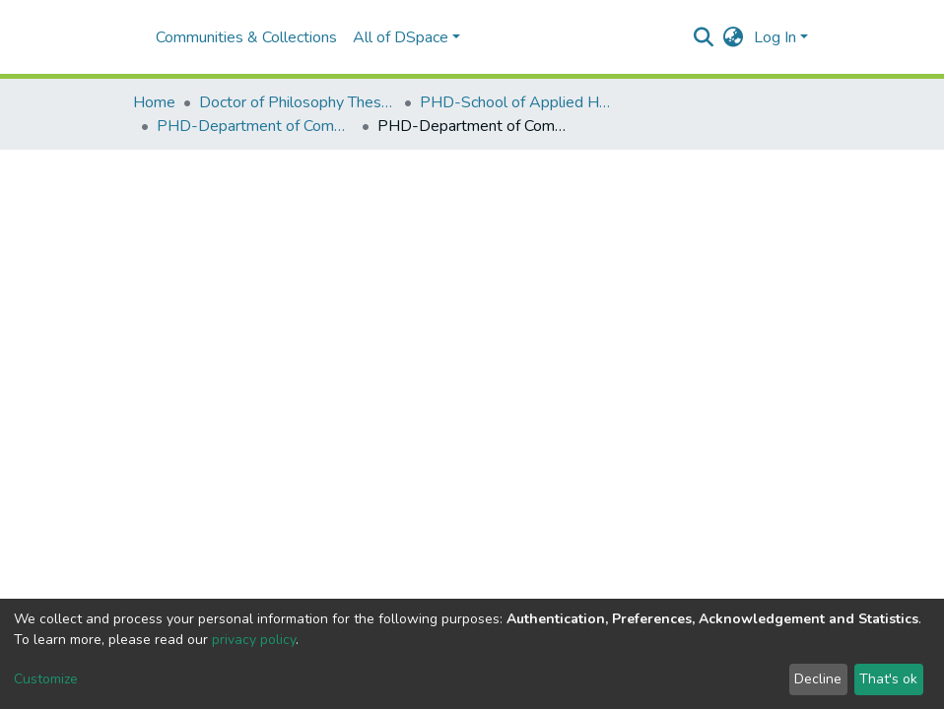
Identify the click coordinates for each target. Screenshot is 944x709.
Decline (818, 679)
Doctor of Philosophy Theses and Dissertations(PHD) (297, 102)
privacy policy (254, 639)
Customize (46, 679)
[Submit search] (704, 37)
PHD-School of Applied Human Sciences (518, 102)
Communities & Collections (246, 37)
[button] (733, 37)
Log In (775, 37)
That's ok (888, 679)
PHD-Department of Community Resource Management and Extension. (255, 126)
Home (154, 102)
